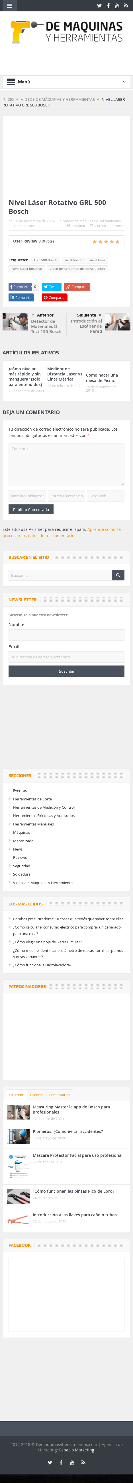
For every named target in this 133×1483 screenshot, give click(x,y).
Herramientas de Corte (32, 799)
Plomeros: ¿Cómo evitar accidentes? (68, 1131)
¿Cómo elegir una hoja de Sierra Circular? (47, 941)
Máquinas (21, 832)
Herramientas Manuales (33, 824)
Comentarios (59, 1095)
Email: (15, 646)
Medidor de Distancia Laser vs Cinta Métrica (64, 374)
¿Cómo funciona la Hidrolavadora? (42, 965)
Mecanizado (23, 840)
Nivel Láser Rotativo (27, 269)
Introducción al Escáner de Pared (86, 326)
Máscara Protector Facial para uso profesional (77, 1155)
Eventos (20, 790)
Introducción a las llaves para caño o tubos (75, 1214)
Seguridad (21, 865)
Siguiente (89, 315)
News (17, 849)
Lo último (16, 1095)
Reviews (20, 857)
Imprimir (76, 225)
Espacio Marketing (76, 1450)
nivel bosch (73, 260)
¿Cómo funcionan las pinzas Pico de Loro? (73, 1191)
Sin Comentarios (22, 225)
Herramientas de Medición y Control (44, 807)
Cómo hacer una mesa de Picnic (102, 377)
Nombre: (17, 624)
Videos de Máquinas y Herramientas (92, 221)
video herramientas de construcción (77, 269)
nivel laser (97, 260)
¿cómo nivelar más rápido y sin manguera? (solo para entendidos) (25, 376)
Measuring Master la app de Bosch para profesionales (71, 1109)
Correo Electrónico (107, 225)
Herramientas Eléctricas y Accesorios (44, 815)
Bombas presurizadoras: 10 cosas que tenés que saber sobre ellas (68, 918)
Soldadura (21, 874)
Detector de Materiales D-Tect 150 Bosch (46, 326)
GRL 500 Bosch (45, 260)
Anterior (43, 316)
